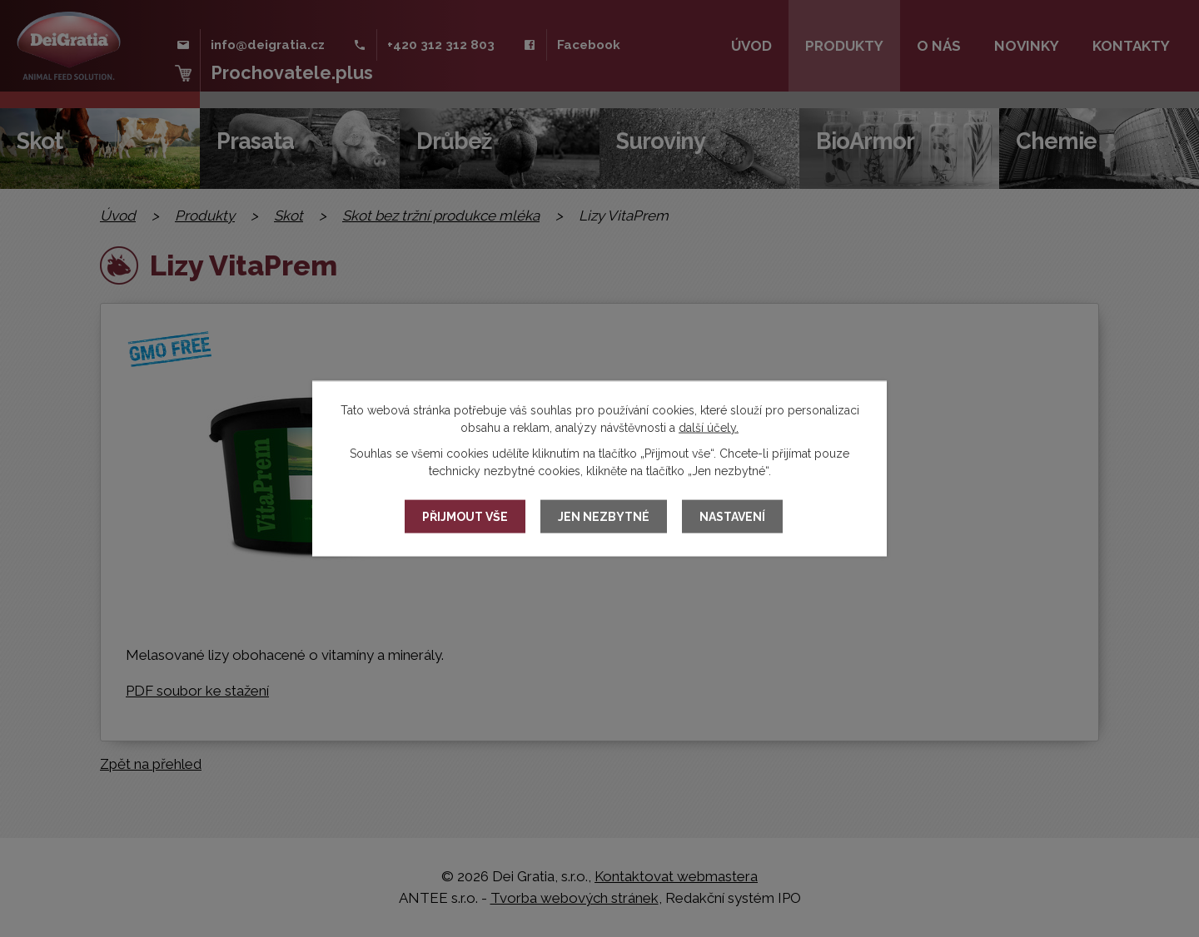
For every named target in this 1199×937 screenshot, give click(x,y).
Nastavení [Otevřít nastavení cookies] (732, 516)
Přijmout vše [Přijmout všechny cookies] (465, 516)
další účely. (709, 427)
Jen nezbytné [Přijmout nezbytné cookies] (603, 516)
